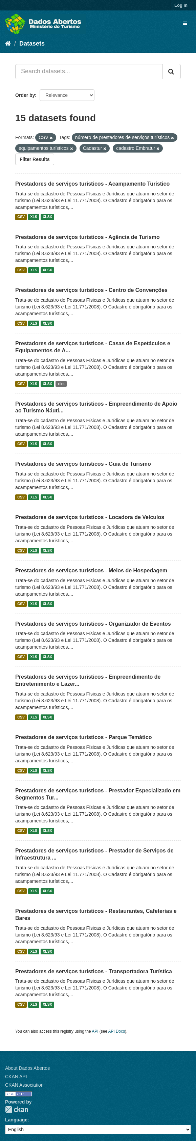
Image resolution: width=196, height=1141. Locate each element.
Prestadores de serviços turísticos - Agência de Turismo (87, 237)
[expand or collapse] (185, 23)
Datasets (32, 43)
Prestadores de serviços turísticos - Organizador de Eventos (93, 624)
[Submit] (171, 71)
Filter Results (35, 159)
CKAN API (16, 1076)
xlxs (61, 384)
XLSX (47, 217)
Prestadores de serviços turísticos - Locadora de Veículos (89, 517)
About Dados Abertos (27, 1068)
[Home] (8, 43)
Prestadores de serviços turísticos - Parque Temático (83, 737)
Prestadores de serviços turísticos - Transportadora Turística (93, 971)
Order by (25, 95)
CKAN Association (24, 1085)
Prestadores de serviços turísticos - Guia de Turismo (83, 464)
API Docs (116, 1031)
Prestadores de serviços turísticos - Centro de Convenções (91, 290)
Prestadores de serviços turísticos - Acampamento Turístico (92, 184)
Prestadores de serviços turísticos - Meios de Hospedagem (91, 570)
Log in (181, 5)
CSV (21, 217)
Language (16, 1119)
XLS (33, 217)
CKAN (16, 1109)
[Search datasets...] (89, 71)
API (95, 1031)
